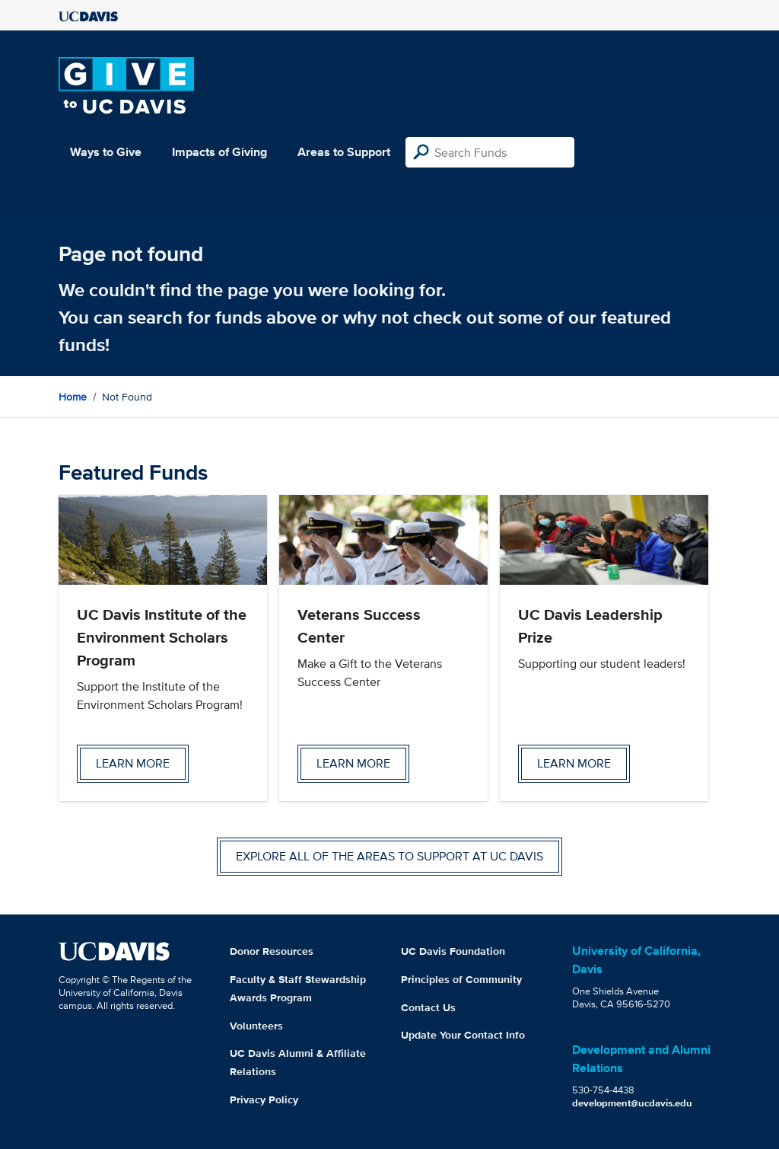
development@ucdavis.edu (632, 1103)
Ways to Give (105, 152)
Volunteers (256, 1025)
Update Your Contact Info (463, 1034)
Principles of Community (461, 979)
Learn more (133, 763)
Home (73, 396)
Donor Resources (271, 951)
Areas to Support (343, 152)
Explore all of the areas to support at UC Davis (389, 856)
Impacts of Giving (219, 152)
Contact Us (428, 1007)
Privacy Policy (264, 1099)
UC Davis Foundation (453, 951)
